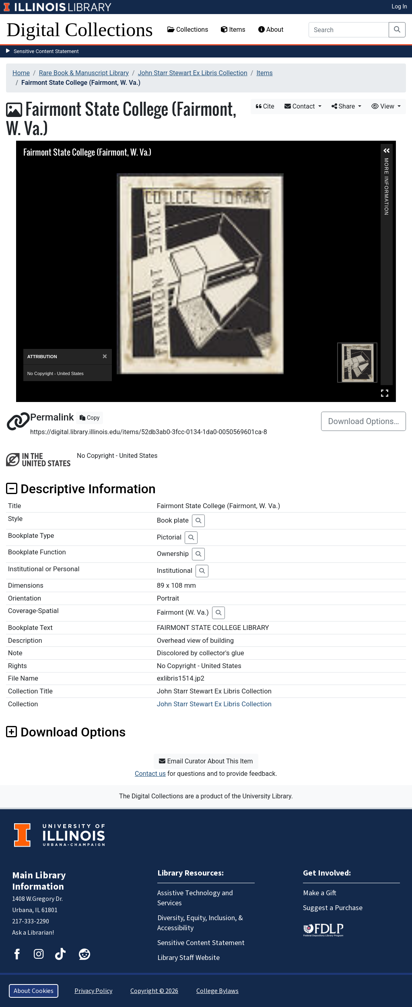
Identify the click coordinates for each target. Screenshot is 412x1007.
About (271, 29)
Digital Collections (79, 29)
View (383, 106)
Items (233, 29)
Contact (300, 106)
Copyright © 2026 (154, 990)
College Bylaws (217, 990)
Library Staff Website (188, 958)
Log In (399, 6)
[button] (387, 151)
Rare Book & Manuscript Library (84, 73)
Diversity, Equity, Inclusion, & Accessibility (200, 923)
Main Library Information (39, 881)
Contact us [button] (150, 773)
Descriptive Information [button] (81, 488)
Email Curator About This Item (206, 761)
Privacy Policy (93, 990)
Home (21, 73)
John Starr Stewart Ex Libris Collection (192, 73)
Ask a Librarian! (33, 932)
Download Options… (363, 421)
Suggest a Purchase (333, 908)
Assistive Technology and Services (195, 898)
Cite (265, 106)
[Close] (105, 356)
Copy (89, 417)
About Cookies (34, 990)
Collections (187, 29)
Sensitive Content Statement (46, 51)
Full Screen (385, 393)
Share (344, 106)
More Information (386, 161)
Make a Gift (319, 893)
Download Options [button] (66, 732)
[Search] (349, 29)
